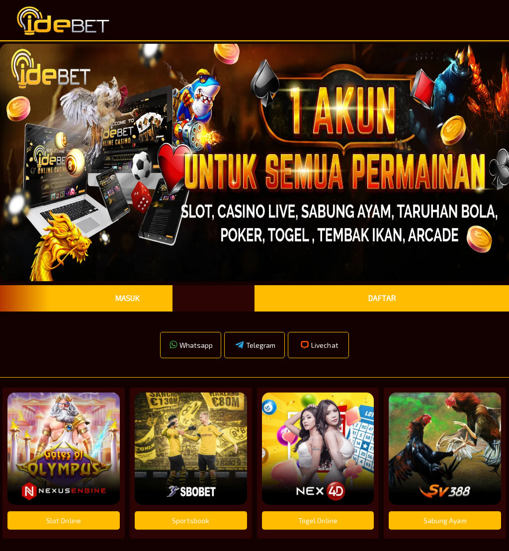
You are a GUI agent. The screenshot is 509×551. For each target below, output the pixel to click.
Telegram (255, 345)
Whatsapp (190, 345)
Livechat (319, 345)
